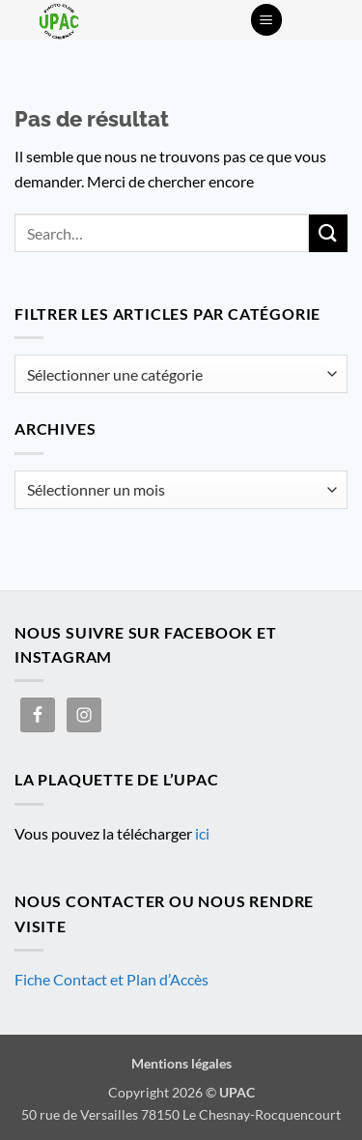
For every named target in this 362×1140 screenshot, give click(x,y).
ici (202, 833)
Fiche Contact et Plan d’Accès (111, 979)
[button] (266, 20)
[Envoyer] (328, 233)
